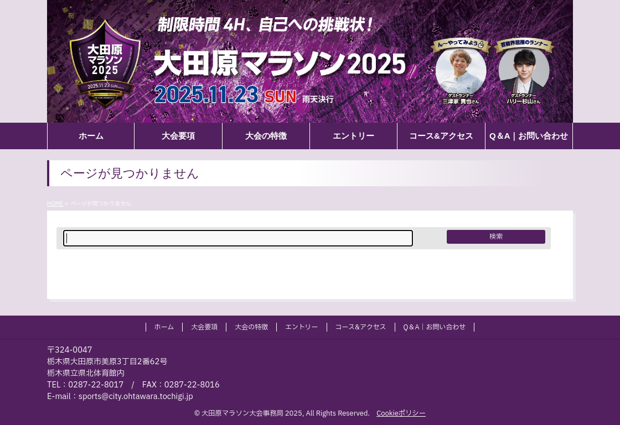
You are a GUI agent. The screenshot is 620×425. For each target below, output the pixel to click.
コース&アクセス (360, 327)
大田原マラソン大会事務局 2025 (252, 413)
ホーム (164, 327)
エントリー (301, 327)
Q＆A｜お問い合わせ (435, 327)
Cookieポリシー (401, 413)
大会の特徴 (251, 327)
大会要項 (204, 327)
